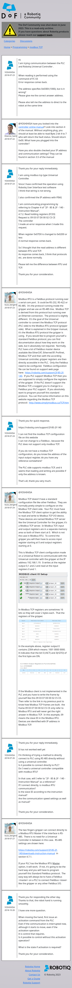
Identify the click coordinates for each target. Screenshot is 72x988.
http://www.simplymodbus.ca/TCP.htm (49, 402)
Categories (9, 41)
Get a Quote (33, 978)
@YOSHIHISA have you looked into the (38, 123)
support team (44, 34)
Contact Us (34, 974)
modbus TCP (36, 47)
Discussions (26, 41)
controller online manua (31, 127)
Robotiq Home (32, 966)
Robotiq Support (31, 982)
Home (7, 47)
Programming (20, 47)
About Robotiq (32, 970)
